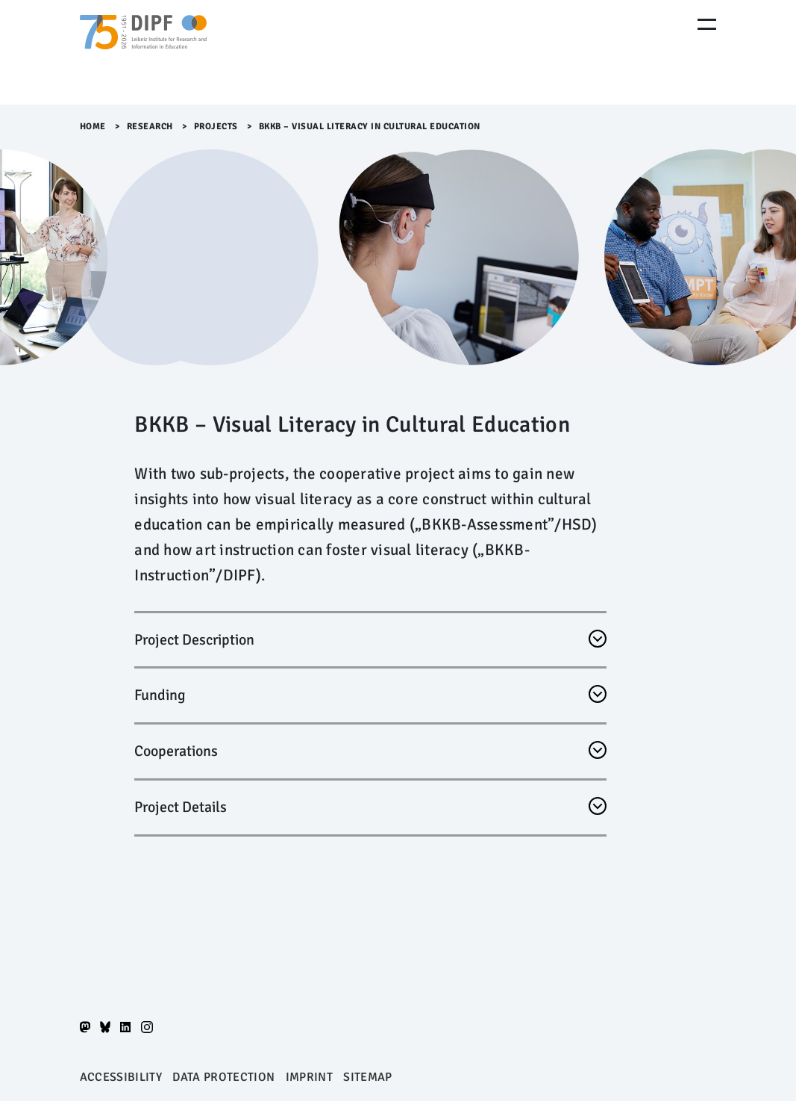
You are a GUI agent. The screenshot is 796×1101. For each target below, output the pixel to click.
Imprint (309, 1077)
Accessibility (121, 1077)
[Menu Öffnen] (707, 24)
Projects (216, 126)
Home (93, 126)
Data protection (223, 1077)
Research (150, 126)
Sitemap (367, 1077)
